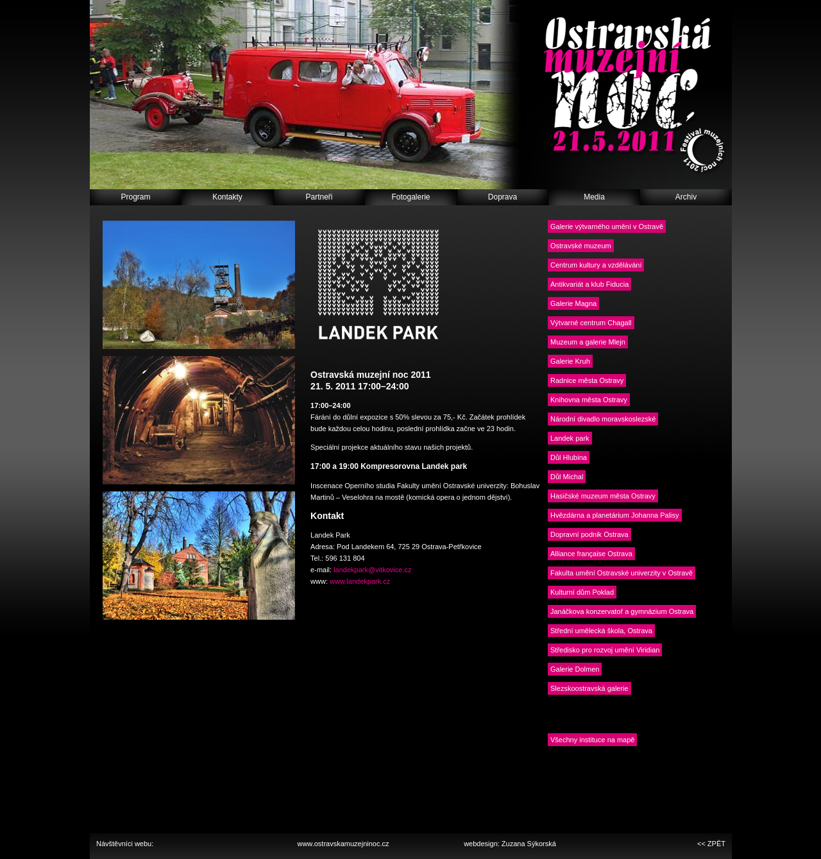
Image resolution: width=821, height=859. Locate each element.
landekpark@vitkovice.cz (372, 570)
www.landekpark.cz (360, 581)
